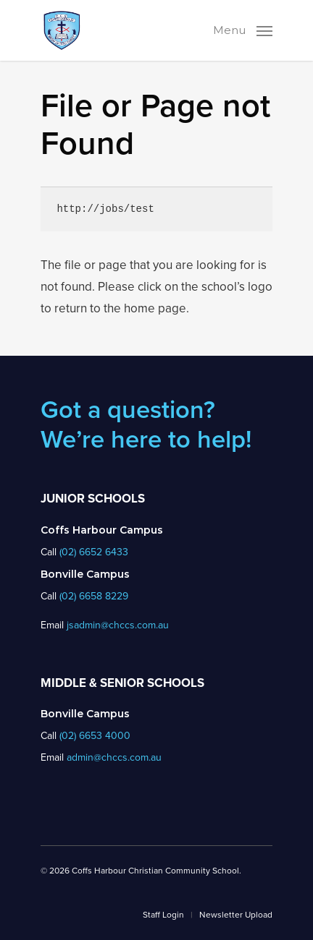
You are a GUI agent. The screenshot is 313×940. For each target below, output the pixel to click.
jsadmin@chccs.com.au (118, 625)
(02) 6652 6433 (93, 552)
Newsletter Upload (235, 915)
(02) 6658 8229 (93, 596)
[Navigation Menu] (242, 29)
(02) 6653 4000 (94, 736)
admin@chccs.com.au (114, 757)
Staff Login (163, 915)
